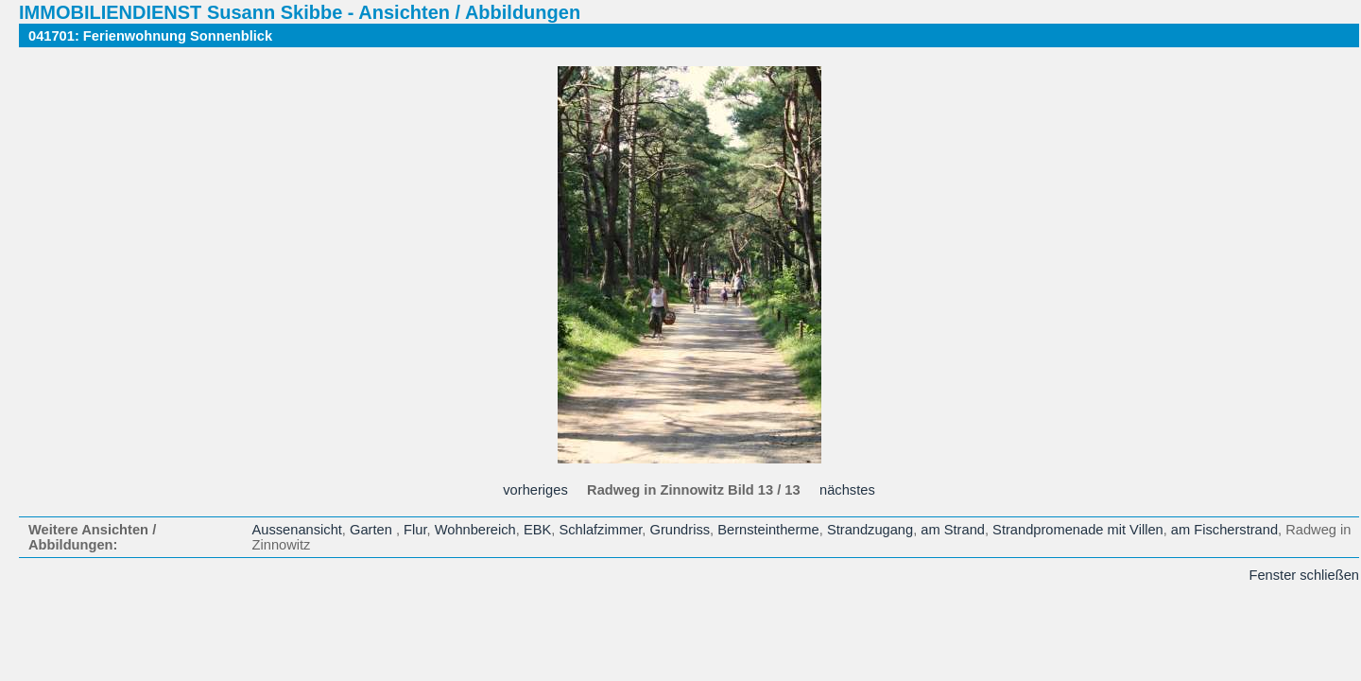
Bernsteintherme (768, 529)
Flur (415, 529)
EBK (537, 529)
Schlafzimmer (600, 529)
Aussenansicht (297, 529)
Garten (373, 529)
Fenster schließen (1304, 575)
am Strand (953, 529)
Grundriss (680, 529)
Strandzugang (870, 529)
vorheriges (535, 490)
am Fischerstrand (1224, 529)
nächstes (847, 490)
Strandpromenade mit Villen (1077, 529)
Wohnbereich (475, 529)
